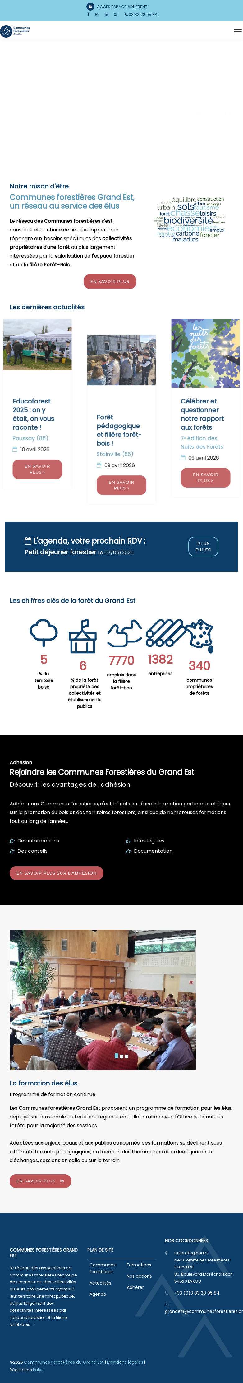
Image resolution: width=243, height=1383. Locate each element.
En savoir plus (110, 281)
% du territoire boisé (43, 680)
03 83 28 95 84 (141, 14)
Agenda (97, 1294)
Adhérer (135, 1287)
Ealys (38, 1369)
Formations (139, 1265)
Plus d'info (203, 546)
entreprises (160, 673)
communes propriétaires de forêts (199, 686)
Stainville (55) (115, 587)
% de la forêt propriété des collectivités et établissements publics (84, 693)
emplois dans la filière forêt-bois (121, 681)
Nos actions (139, 1276)
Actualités (100, 1283)
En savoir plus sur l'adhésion (56, 872)
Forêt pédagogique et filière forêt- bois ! (119, 563)
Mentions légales (125, 1362)
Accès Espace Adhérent (116, 7)
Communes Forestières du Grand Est (64, 1362)
